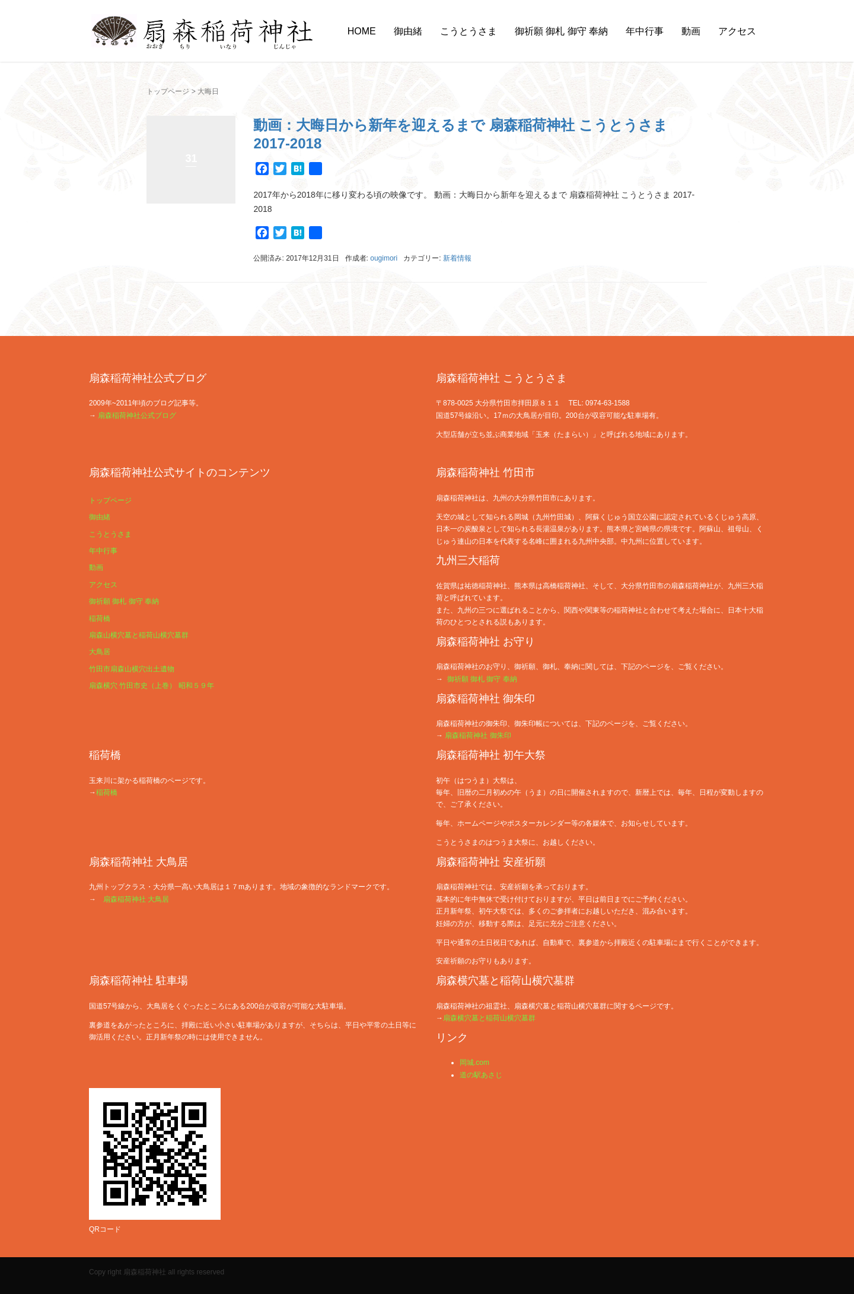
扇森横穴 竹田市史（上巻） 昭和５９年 (151, 685)
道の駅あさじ (481, 1075)
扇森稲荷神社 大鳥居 (136, 899)
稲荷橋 (99, 618)
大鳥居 (99, 652)
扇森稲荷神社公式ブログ (137, 415)
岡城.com (474, 1062)
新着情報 (457, 258)
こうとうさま (468, 31)
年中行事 (645, 31)
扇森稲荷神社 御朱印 (478, 735)
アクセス (737, 31)
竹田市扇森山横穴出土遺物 (131, 669)
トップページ (167, 91)
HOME (362, 31)
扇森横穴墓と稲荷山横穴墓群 (489, 1018)
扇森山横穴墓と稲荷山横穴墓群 (139, 635)
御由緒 (408, 31)
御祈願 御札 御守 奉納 (561, 31)
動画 (690, 31)
